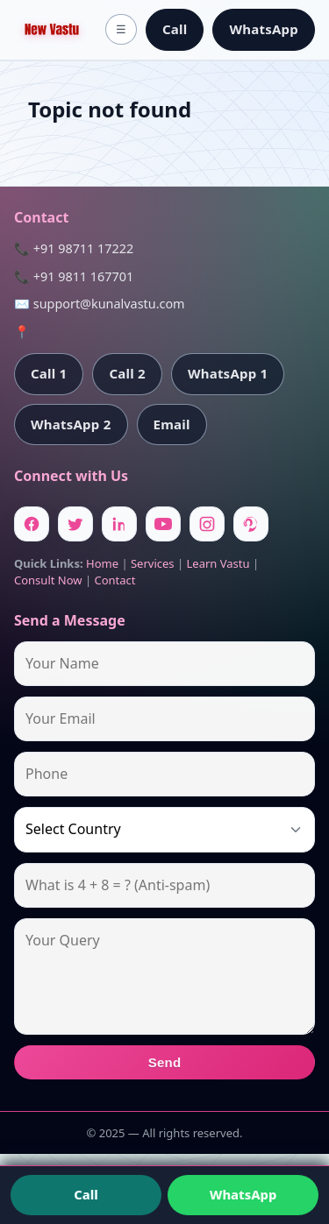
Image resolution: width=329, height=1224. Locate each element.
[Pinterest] (250, 523)
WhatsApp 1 (228, 373)
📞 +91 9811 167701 (73, 276)
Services (153, 563)
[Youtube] (163, 523)
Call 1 (49, 373)
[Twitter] (75, 523)
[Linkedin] (119, 523)
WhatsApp (263, 29)
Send (165, 1062)
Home (102, 563)
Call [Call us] (86, 1194)
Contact (114, 580)
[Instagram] (207, 523)
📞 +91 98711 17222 (73, 248)
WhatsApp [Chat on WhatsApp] (243, 1194)
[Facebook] (31, 523)
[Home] (51, 30)
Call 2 (127, 373)
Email (172, 424)
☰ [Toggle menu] (121, 29)
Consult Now (48, 580)
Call (175, 29)
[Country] (164, 829)
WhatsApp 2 (71, 424)
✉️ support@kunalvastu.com (99, 303)
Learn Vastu (218, 563)
